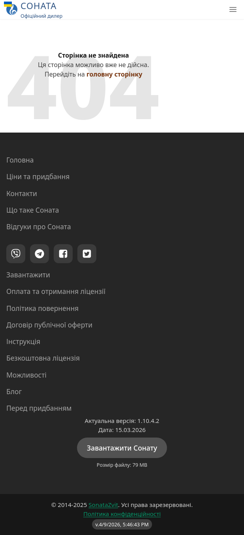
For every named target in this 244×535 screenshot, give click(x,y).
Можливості (26, 375)
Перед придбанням (39, 408)
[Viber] (15, 253)
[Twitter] (86, 253)
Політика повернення (42, 308)
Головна (20, 160)
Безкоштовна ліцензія (43, 358)
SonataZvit (103, 505)
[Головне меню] (233, 9)
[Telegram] (39, 253)
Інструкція (23, 341)
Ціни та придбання (37, 176)
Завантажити (28, 274)
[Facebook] (63, 253)
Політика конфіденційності (122, 514)
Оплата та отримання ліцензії (55, 291)
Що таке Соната (32, 210)
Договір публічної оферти (49, 324)
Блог (14, 391)
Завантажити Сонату (122, 448)
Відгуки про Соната (38, 226)
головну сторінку (114, 74)
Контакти (21, 193)
